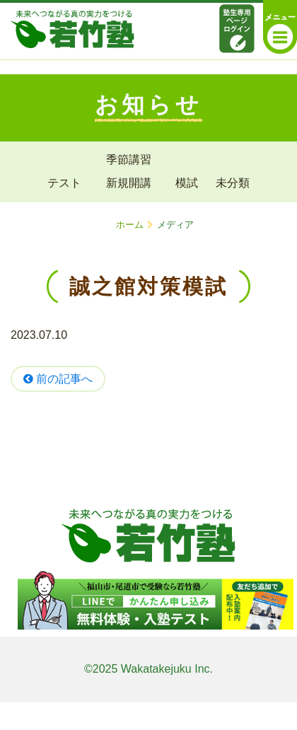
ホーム (130, 224)
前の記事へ (58, 379)
